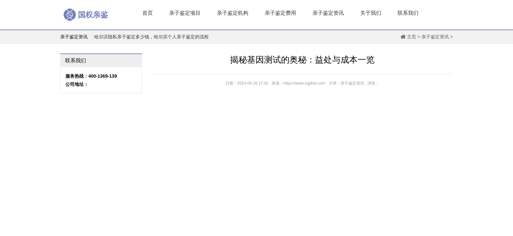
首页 (147, 13)
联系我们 (408, 13)
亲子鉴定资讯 (328, 13)
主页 (411, 36)
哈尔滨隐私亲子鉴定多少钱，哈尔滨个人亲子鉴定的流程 (151, 36)
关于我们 (370, 13)
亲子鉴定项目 (185, 13)
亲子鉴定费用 (280, 13)
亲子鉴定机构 (232, 13)
